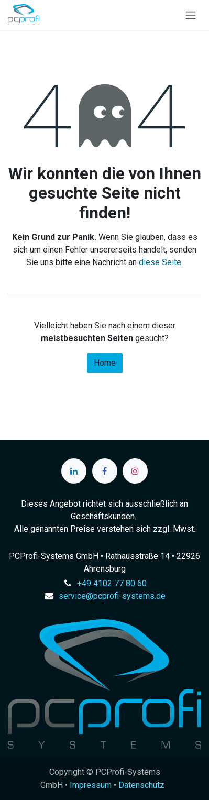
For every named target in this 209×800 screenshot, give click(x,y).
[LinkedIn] (73, 471)
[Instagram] (135, 471)
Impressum (91, 785)
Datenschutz (141, 785)
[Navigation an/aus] (190, 15)
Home (105, 363)
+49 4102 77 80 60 (112, 583)
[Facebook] (104, 471)
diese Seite (160, 262)
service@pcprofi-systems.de (112, 596)
